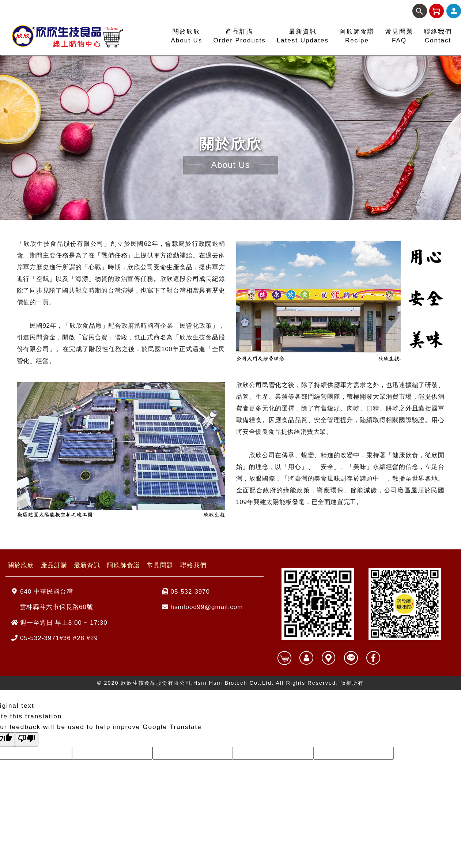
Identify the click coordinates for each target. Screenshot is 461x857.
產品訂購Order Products (239, 36)
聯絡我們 (193, 565)
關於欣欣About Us (186, 36)
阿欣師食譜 (123, 565)
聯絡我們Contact (438, 36)
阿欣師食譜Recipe (357, 36)
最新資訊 (87, 565)
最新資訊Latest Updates (303, 36)
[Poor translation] (26, 739)
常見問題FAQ (399, 36)
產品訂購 (54, 565)
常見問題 (160, 565)
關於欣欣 (21, 565)
